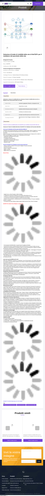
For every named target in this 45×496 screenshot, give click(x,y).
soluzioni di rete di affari (31, 404)
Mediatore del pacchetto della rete (16, 478)
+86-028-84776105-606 (39, 0)
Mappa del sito (4, 487)
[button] (8, 428)
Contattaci (4, 485)
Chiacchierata (37, 3)
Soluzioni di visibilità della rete (15, 487)
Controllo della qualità (6, 483)
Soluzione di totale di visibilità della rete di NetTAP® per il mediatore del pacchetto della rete (32, 435)
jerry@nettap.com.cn (28, 0)
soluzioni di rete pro (21, 404)
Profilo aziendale (5, 478)
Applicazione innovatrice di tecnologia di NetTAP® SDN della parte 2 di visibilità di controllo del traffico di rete (11, 435)
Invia (39, 461)
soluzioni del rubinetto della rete (10, 404)
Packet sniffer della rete (14, 483)
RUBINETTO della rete (14, 485)
